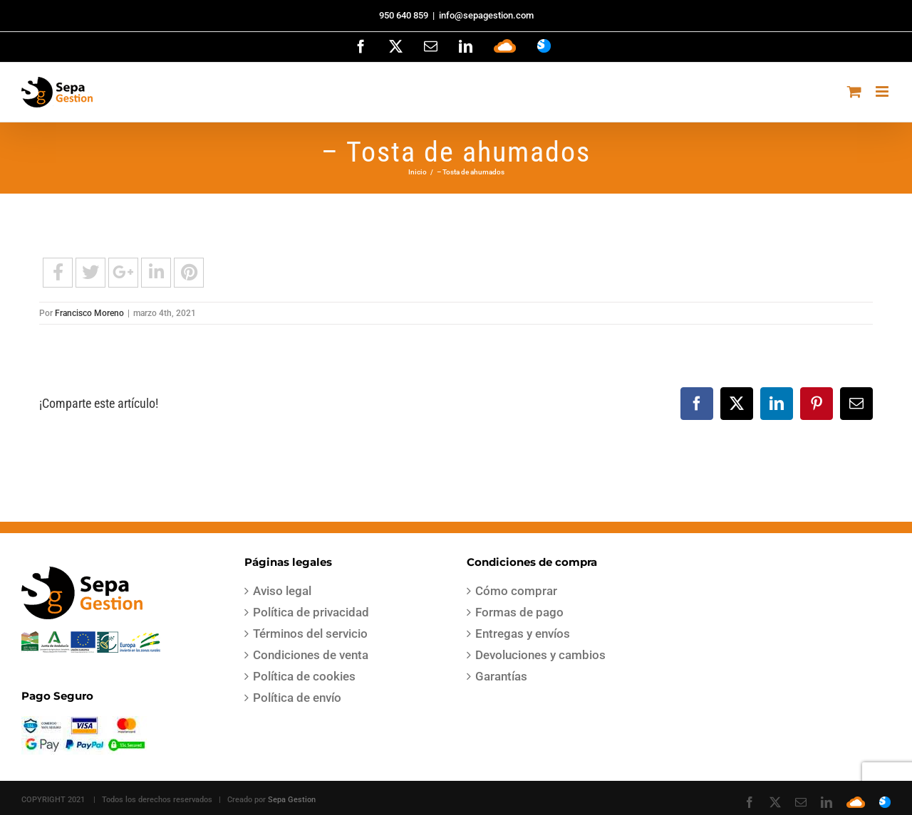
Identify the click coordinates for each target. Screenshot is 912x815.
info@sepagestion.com (486, 15)
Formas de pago (519, 612)
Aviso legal (282, 591)
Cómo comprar (516, 591)
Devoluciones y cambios (540, 655)
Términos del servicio (310, 633)
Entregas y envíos (522, 633)
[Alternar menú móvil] (883, 91)
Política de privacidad (311, 612)
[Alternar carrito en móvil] (854, 91)
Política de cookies (304, 676)
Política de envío (297, 697)
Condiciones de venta (310, 655)
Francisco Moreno (89, 313)
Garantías (501, 676)
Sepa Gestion (292, 799)
